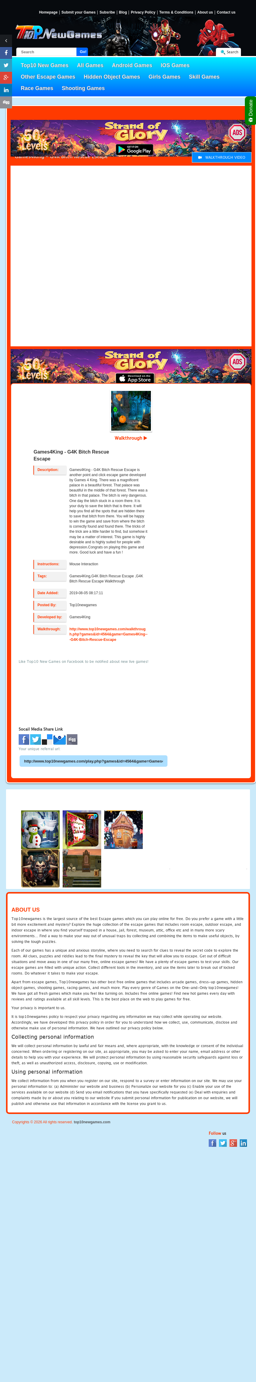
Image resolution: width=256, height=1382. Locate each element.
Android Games (132, 65)
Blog (123, 12)
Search (232, 52)
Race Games (37, 88)
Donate (251, 110)
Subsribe (107, 12)
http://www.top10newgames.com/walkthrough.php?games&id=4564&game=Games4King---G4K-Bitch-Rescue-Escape (108, 634)
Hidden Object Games (112, 77)
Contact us (226, 12)
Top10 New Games (45, 65)
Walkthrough (131, 438)
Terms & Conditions (176, 12)
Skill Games (204, 77)
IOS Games (175, 65)
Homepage (48, 12)
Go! (83, 51)
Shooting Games (83, 88)
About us (205, 12)
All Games (90, 65)
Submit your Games (78, 12)
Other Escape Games (48, 77)
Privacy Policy (143, 12)
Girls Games (164, 77)
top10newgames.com (92, 1122)
